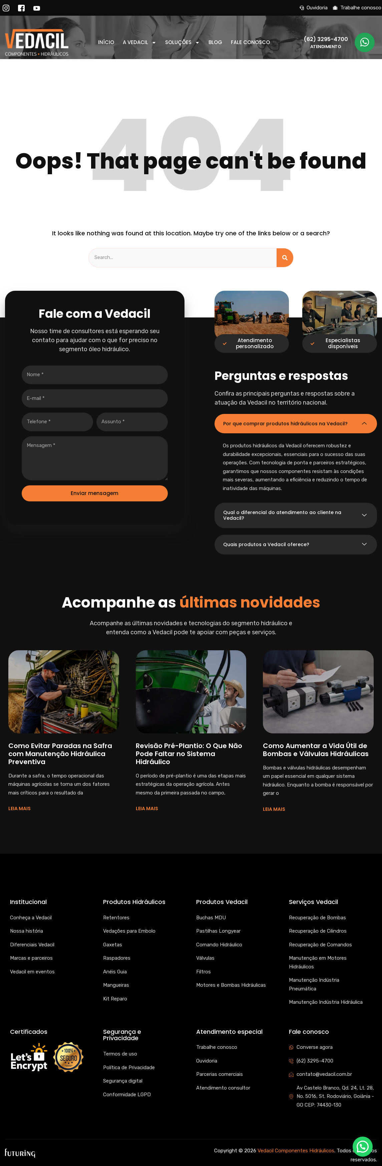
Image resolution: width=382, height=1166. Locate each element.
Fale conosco (250, 42)
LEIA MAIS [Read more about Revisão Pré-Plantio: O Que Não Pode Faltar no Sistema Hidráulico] (147, 808)
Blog (215, 42)
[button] (363, 1147)
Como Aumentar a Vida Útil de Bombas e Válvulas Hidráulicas (316, 749)
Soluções (182, 42)
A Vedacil (139, 42)
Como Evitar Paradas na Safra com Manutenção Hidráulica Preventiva (60, 753)
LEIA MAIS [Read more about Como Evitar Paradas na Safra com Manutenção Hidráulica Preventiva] (19, 808)
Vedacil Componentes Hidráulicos (296, 1151)
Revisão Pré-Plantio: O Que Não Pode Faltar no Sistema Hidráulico (189, 753)
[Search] (285, 257)
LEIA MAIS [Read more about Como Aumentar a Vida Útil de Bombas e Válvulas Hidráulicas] (274, 809)
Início (106, 42)
